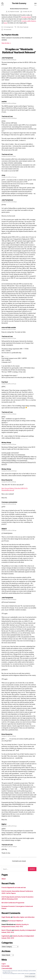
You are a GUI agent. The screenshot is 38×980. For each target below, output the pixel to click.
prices (5, 23)
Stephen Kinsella (14, 11)
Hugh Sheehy (6, 917)
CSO (18, 27)
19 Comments (7, 29)
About (4, 879)
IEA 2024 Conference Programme (13, 902)
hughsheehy (6, 936)
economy (24, 21)
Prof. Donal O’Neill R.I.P (15, 921)
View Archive (6, 43)
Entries (5, 966)
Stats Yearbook (24, 27)
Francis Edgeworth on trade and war (14, 887)
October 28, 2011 (27, 11)
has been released (26, 17)
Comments (7, 968)
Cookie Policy (32, 973)
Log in (4, 964)
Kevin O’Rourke (7, 930)
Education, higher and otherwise (23, 917)
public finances (31, 21)
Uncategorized (9, 27)
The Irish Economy (19, 3)
